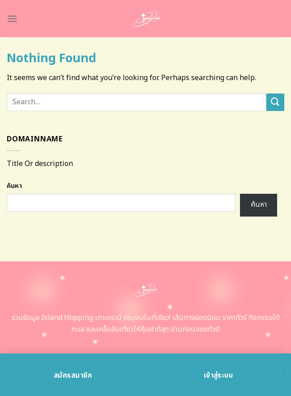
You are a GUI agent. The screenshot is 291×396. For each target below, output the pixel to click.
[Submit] (275, 102)
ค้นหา (14, 186)
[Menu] (12, 19)
